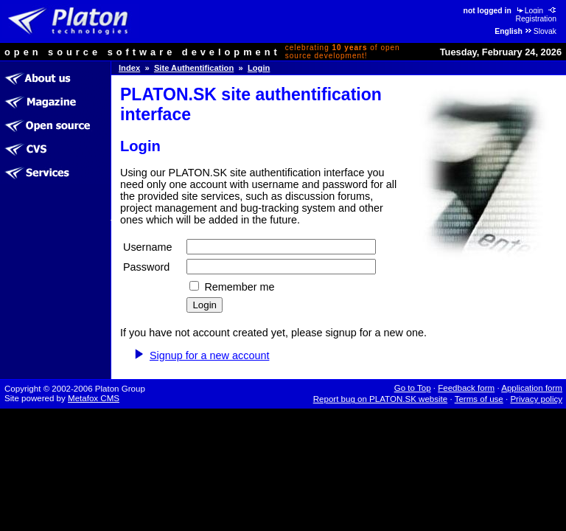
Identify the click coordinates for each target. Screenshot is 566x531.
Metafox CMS (93, 398)
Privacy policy (536, 399)
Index (129, 67)
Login (529, 11)
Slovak (540, 31)
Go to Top (412, 388)
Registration (537, 15)
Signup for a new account (209, 355)
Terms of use (479, 399)
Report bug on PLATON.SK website (380, 399)
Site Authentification (194, 67)
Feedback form (466, 388)
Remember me (239, 287)
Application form (531, 388)
